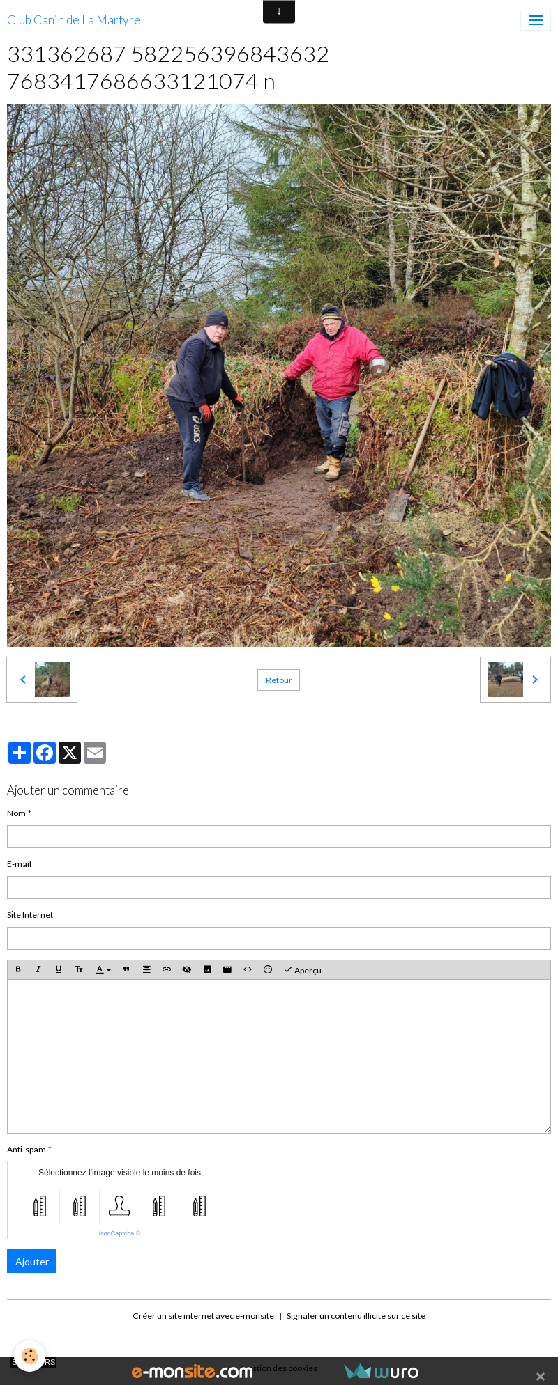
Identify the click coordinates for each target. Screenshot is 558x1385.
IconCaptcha (117, 1233)
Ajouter (32, 1261)
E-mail (19, 864)
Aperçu (302, 970)
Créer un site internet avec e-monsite (203, 1315)
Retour (279, 680)
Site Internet (30, 914)
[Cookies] (29, 1356)
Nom (16, 813)
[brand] (74, 20)
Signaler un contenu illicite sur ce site (356, 1315)
